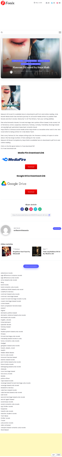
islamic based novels (8, 360)
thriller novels (5, 418)
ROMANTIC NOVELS (7, 388)
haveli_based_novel (8, 348)
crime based (5, 303)
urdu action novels (7, 423)
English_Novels (6, 320)
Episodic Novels (6, 325)
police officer (5, 378)
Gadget (3, 343)
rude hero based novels (9, 390)
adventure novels (7, 273)
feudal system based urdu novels (12, 332)
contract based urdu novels (10, 294)
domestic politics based (9, 313)
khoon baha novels (7, 364)
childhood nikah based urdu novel (12, 289)
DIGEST (3, 308)
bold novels (5, 285)
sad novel (4, 395)
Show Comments (31, 266)
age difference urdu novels (10, 278)
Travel (3, 420)
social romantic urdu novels (10, 404)
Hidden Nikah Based (7, 353)
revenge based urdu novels (10, 385)
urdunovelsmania (18, 71)
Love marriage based (8, 371)
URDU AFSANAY (6, 425)
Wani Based (5, 430)
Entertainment (6, 322)
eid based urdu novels (8, 317)
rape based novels (7, 381)
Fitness (3, 334)
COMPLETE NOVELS (7, 292)
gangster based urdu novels (10, 346)
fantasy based (5, 327)
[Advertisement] (31, 18)
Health (3, 350)
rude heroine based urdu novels (11, 392)
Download (31, 167)
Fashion (3, 329)
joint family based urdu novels (11, 362)
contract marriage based (9, 296)
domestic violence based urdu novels (13, 315)
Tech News (4, 416)
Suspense (4, 409)
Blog (2, 282)
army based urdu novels (9, 280)
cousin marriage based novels (11, 301)
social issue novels (7, 402)
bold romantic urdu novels (9, 287)
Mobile (3, 376)
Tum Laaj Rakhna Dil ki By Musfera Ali (51, 253)
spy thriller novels (7, 406)
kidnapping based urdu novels (11, 367)
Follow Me (57, 228)
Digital (3, 310)
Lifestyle (3, 369)
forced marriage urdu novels (10, 336)
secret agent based (7, 399)
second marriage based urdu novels (13, 397)
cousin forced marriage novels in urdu (13, 299)
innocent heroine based (9, 357)
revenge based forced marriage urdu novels (16, 383)
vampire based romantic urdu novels (13, 428)
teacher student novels (9, 413)
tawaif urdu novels (7, 411)
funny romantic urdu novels (10, 341)
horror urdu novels (7, 355)
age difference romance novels (11, 275)
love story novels (6, 374)
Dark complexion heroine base (11, 306)
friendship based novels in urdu (11, 339)
